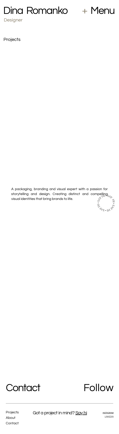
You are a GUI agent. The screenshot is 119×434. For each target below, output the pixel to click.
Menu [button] (102, 10)
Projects (12, 412)
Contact (24, 387)
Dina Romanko (35, 10)
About (10, 418)
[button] (84, 11)
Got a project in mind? (53, 412)
